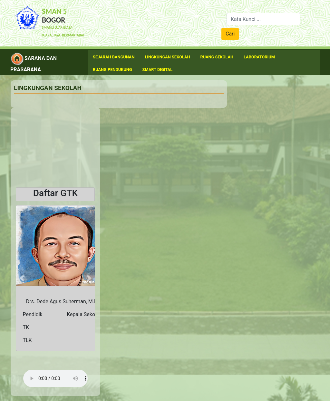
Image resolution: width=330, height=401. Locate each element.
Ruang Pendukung (112, 69)
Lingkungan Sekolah (167, 57)
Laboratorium (259, 57)
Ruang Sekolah (217, 57)
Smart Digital (157, 69)
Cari (230, 34)
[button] (22, 278)
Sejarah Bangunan (113, 57)
